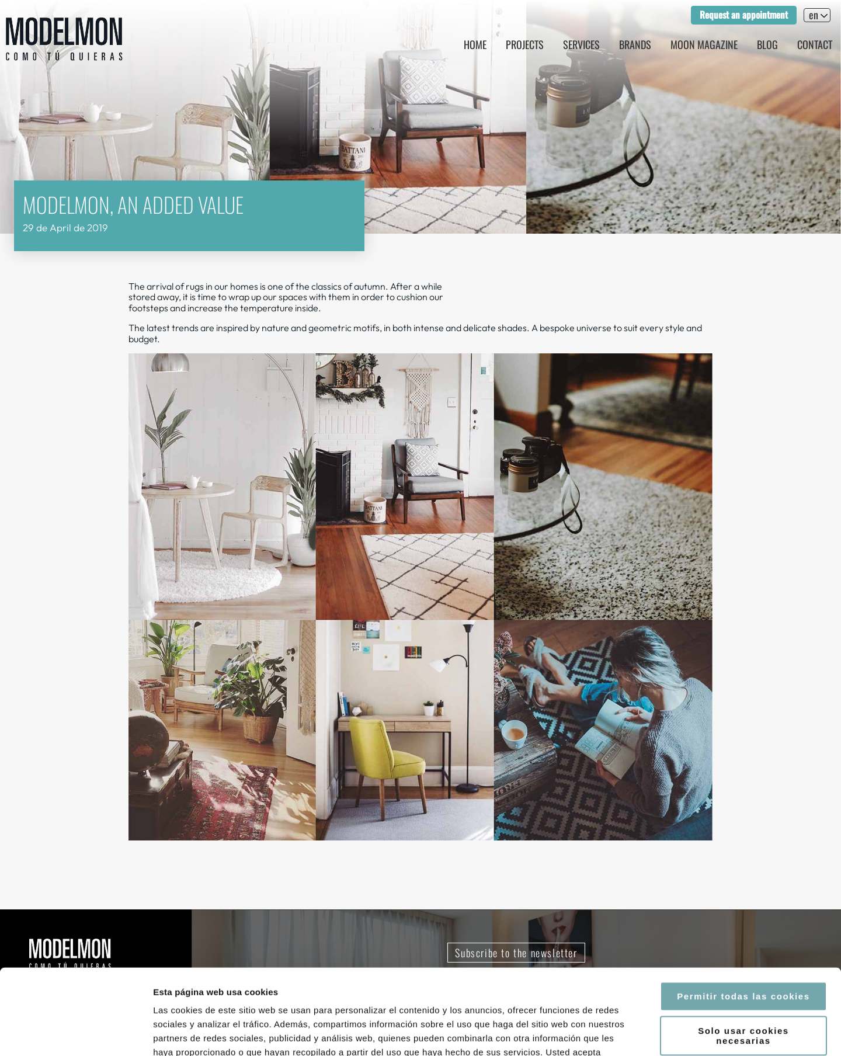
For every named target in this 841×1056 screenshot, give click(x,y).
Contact (814, 44)
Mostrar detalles (627, 1033)
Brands (635, 44)
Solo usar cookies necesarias (743, 955)
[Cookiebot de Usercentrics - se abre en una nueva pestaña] (76, 1033)
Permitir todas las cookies (743, 916)
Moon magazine (704, 44)
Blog (767, 44)
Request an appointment (744, 15)
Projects (525, 44)
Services (581, 44)
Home (475, 44)
